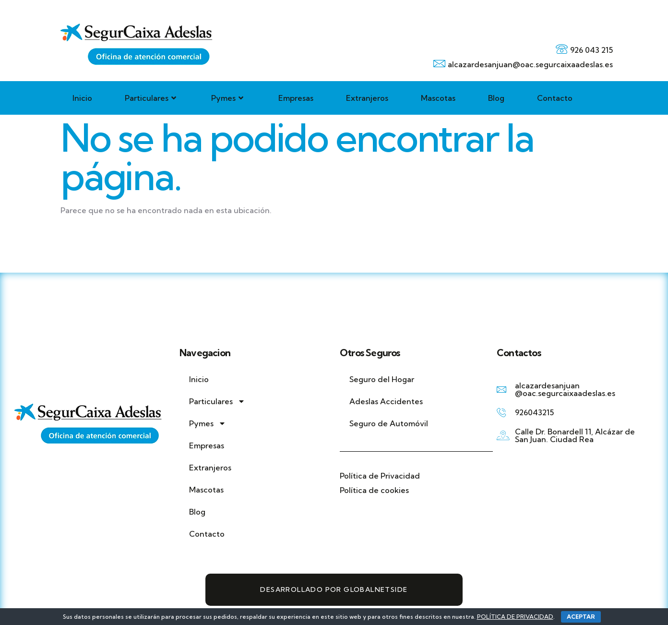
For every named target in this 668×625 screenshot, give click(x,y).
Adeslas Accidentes (386, 401)
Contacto (555, 98)
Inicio (82, 98)
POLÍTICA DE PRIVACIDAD (515, 616)
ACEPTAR (581, 616)
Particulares (152, 98)
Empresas (295, 98)
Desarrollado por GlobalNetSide (333, 589)
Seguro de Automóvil (388, 423)
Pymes (228, 98)
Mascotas (438, 98)
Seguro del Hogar (382, 379)
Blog (496, 98)
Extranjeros (367, 98)
